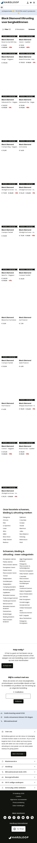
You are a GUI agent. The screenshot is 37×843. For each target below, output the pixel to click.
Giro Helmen (24, 596)
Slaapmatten (7, 578)
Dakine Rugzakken (26, 591)
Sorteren (32, 29)
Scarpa (22, 523)
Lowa (4, 528)
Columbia (23, 520)
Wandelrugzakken (9, 590)
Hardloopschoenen (9, 601)
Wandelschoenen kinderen (9, 607)
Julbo (21, 531)
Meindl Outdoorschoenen (26, 587)
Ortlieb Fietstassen (26, 608)
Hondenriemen (25, 605)
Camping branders (9, 587)
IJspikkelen (6, 592)
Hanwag (22, 537)
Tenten (5, 576)
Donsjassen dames (9, 559)
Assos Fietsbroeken (26, 594)
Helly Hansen (7, 539)
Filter (6, 29)
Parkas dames (8, 562)
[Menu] (2, 7)
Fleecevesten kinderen (7, 621)
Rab (4, 523)
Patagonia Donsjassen (23, 622)
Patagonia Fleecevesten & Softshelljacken (25, 566)
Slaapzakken (7, 584)
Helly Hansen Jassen (27, 574)
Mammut (23, 528)
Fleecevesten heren (10, 573)
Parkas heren (7, 570)
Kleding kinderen (8, 617)
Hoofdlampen (7, 581)
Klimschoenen (8, 603)
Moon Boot (6, 537)
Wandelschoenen (9, 595)
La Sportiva (6, 525)
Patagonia (6, 517)
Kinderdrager (7, 614)
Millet (4, 534)
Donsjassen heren (9, 567)
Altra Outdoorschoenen (26, 611)
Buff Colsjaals (24, 615)
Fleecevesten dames (10, 564)
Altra (4, 531)
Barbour (5, 542)
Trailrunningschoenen (10, 598)
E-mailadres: (18, 692)
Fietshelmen (7, 611)
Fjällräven (23, 517)
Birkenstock (23, 539)
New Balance (24, 534)
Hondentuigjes (24, 602)
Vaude (22, 525)
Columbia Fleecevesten (24, 577)
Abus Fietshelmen (26, 618)
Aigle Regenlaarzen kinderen (26, 560)
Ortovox (5, 520)
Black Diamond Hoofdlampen (25, 582)
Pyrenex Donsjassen (26, 571)
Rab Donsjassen (25, 599)
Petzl (21, 542)
